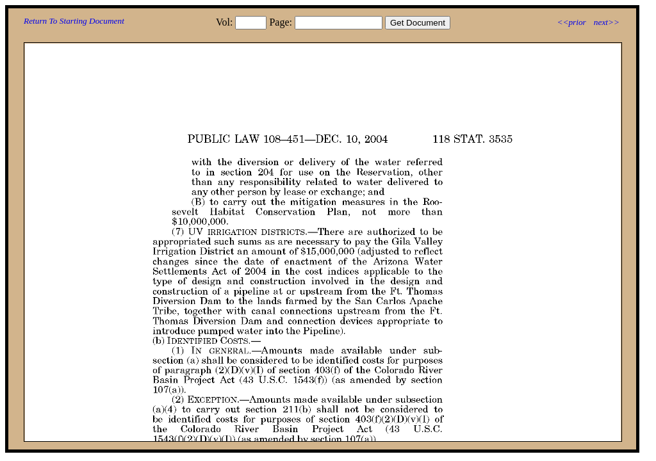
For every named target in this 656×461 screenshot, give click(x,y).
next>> (606, 22)
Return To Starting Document (74, 21)
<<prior (571, 22)
